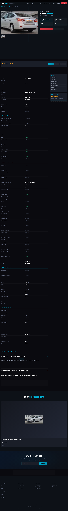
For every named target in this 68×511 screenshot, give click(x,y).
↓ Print (56, 63)
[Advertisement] (34, 50)
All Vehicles (65, 0)
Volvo (2, 488)
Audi (1, 485)
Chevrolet (2, 497)
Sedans (58, 3)
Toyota (2, 486)
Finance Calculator (54, 89)
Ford (1, 489)
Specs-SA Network (7, 0)
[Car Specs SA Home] (8, 3)
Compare (51, 63)
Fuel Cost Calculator (54, 87)
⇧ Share (62, 63)
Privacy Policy (28, 506)
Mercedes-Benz (3, 483)
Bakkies (53, 3)
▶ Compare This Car (46, 29)
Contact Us (54, 483)
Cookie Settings (39, 506)
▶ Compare (64, 3)
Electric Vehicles (20, 488)
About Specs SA (55, 482)
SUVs (49, 3)
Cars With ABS (53, 83)
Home (41, 3)
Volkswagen (3, 491)
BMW (2, 482)
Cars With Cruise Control (55, 85)
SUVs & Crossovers (21, 483)
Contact (33, 3)
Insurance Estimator (38, 488)
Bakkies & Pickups (21, 485)
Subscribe (43, 463)
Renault (2, 495)
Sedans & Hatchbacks (21, 482)
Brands (45, 3)
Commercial (20, 486)
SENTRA (12, 6)
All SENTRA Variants (59, 28)
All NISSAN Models (54, 77)
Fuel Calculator (37, 483)
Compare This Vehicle (54, 81)
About (28, 3)
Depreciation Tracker (38, 486)
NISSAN (8, 6)
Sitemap (53, 486)
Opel (1, 492)
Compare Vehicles (38, 482)
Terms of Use (34, 506)
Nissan (2, 494)
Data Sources (54, 485)
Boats (62, 0)
